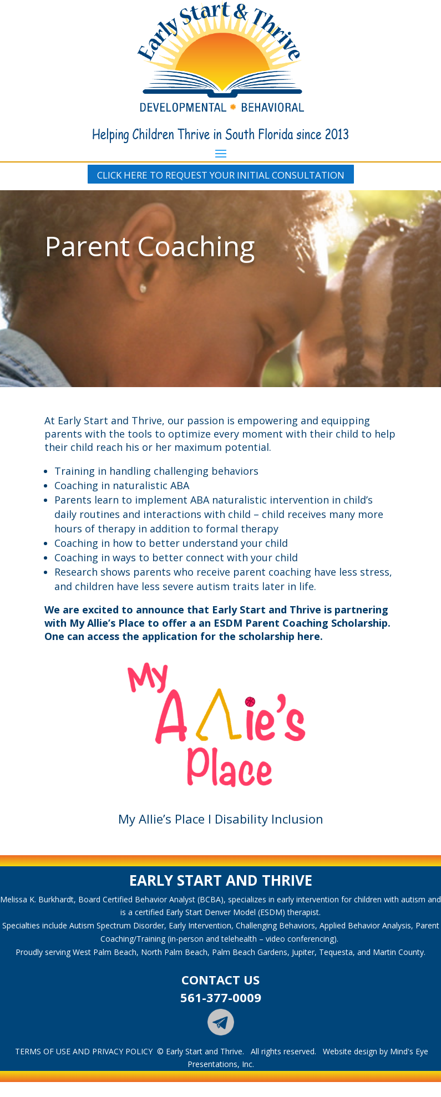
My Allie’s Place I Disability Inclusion (220, 818)
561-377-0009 (220, 997)
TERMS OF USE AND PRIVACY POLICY (84, 1051)
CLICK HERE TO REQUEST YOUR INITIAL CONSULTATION (220, 175)
